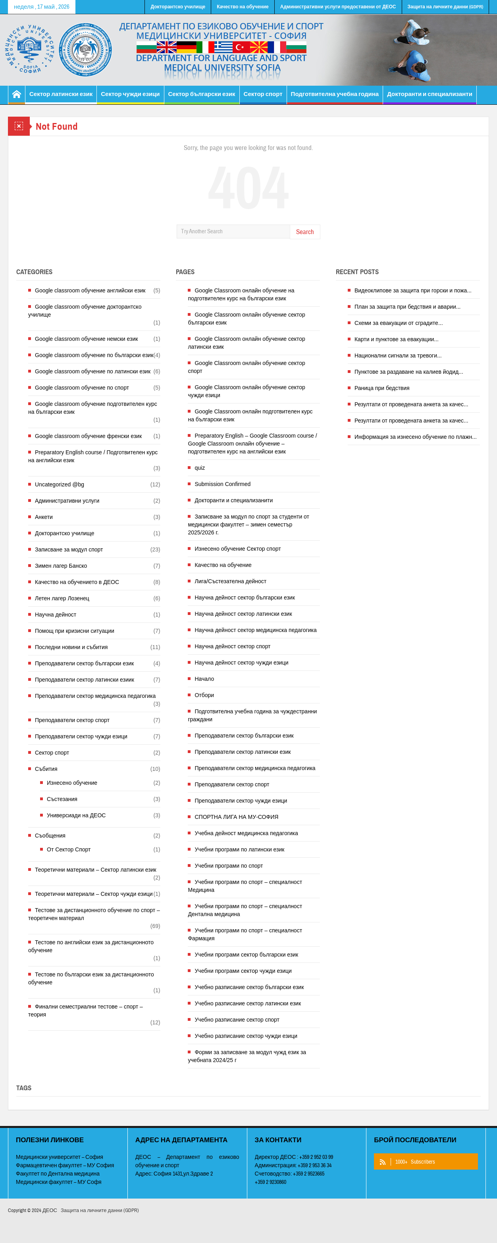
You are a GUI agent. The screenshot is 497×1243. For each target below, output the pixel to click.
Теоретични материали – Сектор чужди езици (94, 894)
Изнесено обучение (72, 783)
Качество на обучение (243, 7)
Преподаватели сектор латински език (243, 752)
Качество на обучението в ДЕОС (77, 582)
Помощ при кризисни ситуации (74, 631)
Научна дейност (55, 614)
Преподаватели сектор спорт (72, 720)
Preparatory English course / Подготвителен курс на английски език (93, 456)
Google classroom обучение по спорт (82, 387)
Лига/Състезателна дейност (230, 581)
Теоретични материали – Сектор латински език (95, 869)
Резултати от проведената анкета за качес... (411, 404)
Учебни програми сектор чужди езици (243, 971)
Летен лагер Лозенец (62, 598)
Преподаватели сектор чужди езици (81, 736)
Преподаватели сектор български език (84, 663)
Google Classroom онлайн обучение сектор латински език (246, 343)
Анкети (44, 517)
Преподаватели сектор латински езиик (84, 679)
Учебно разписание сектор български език (249, 987)
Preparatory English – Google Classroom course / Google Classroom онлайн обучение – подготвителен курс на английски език (252, 443)
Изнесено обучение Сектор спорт (238, 549)
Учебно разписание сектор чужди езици (246, 1036)
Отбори (204, 695)
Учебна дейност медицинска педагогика (246, 833)
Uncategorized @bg (59, 484)
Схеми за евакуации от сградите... (398, 323)
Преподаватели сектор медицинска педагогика (95, 696)
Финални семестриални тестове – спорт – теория (85, 1010)
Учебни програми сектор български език (246, 954)
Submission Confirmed (222, 484)
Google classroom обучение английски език (90, 290)
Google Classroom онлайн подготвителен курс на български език (250, 415)
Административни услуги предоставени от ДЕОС (338, 7)
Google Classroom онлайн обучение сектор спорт (246, 367)
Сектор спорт (263, 97)
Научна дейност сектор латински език (243, 614)
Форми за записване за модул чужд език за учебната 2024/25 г (247, 1056)
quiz (200, 468)
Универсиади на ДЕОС (76, 815)
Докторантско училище (177, 7)
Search (305, 232)
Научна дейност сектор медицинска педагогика (255, 630)
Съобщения (50, 835)
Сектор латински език (60, 97)
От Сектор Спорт (69, 849)
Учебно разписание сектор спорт (237, 1019)
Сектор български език (201, 97)
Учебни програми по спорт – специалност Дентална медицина (245, 910)
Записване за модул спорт (69, 549)
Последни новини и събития (71, 647)
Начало (204, 679)
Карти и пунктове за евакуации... (396, 339)
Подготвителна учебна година (335, 97)
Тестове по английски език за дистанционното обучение (91, 946)
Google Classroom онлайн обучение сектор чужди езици (246, 391)
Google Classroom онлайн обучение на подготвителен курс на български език (241, 294)
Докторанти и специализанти (429, 97)
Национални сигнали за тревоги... (398, 355)
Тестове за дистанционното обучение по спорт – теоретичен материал (94, 914)
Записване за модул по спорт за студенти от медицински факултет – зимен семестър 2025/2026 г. (248, 524)
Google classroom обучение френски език (88, 436)
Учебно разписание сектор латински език (248, 1003)
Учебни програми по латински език (239, 849)
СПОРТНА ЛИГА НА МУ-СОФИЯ (236, 817)
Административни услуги (67, 501)
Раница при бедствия (382, 388)
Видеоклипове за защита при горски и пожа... (413, 290)
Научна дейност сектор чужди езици (241, 662)
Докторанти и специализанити (234, 500)
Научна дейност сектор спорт (232, 646)
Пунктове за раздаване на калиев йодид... (408, 372)
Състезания (62, 799)
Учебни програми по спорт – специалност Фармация (245, 934)
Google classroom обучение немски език (86, 339)
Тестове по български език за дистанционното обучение (91, 978)
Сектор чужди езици (130, 97)
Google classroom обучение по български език (94, 355)
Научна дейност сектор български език (245, 597)
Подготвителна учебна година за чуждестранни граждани (252, 715)
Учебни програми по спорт (229, 866)
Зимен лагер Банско (61, 566)
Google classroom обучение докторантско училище (84, 311)
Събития (46, 769)
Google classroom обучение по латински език (92, 371)
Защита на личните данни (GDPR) (445, 7)
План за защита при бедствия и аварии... (407, 307)
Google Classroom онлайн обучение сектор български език (246, 318)
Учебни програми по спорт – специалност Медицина (245, 886)
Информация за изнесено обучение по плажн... (415, 437)
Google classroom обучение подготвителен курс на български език (92, 408)
